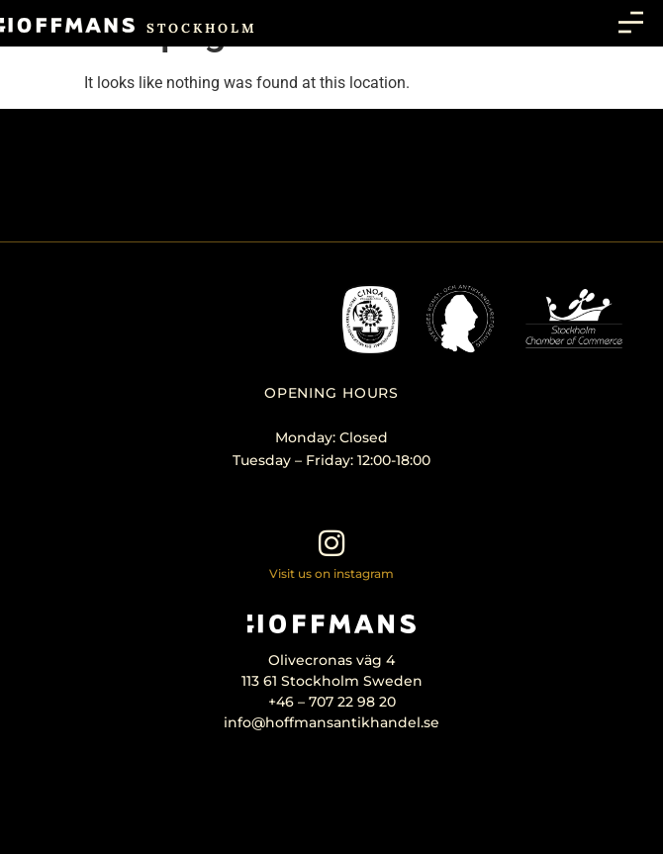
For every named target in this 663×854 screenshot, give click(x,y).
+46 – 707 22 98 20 (332, 702)
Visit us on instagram (331, 573)
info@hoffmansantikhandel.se (331, 722)
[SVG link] (67, 25)
